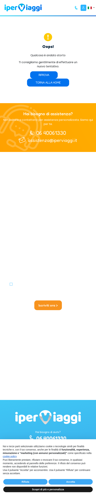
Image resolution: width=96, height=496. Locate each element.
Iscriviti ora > (48, 305)
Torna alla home (48, 82)
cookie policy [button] (9, 456)
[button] (91, 8)
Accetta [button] (70, 481)
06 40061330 (48, 438)
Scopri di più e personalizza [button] (48, 489)
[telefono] (76, 8)
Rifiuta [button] (25, 481)
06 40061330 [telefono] (51, 133)
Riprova (44, 75)
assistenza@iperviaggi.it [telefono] (52, 140)
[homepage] (23, 8)
